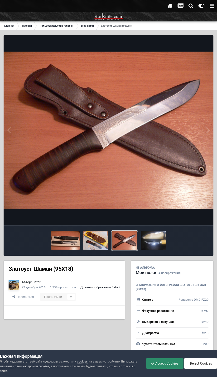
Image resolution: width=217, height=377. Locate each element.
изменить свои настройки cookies (24, 366)
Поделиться (23, 297)
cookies (82, 361)
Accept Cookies (164, 363)
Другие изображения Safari (100, 287)
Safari (37, 282)
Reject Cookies (200, 363)
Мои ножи (146, 272)
